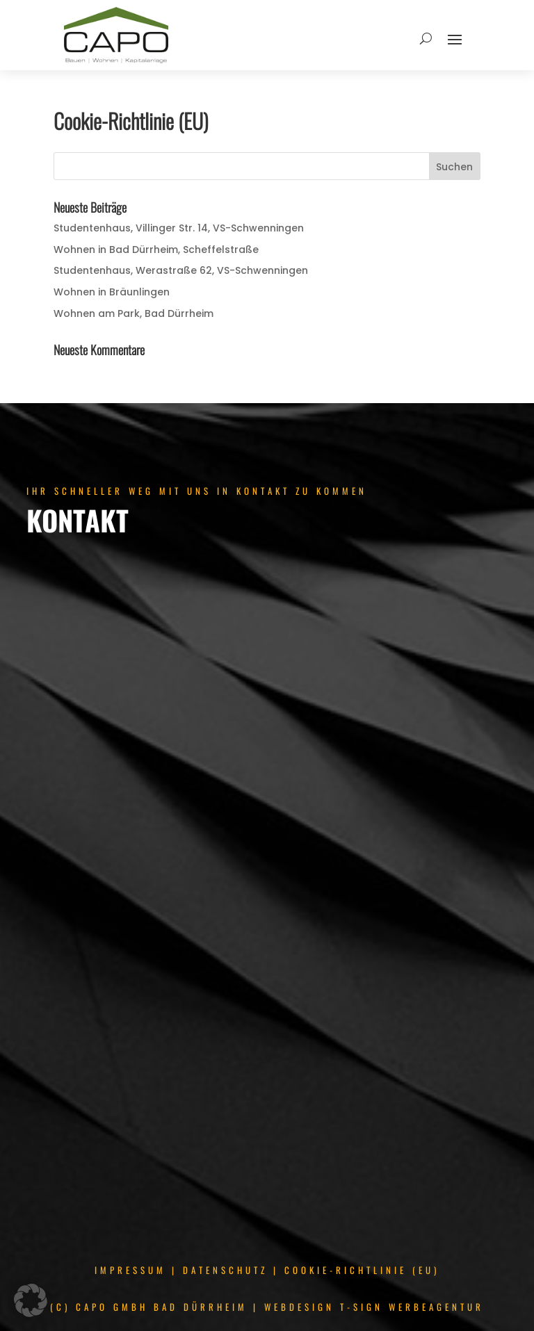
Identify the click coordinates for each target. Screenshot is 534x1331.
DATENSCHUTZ (225, 1270)
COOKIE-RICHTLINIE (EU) (361, 1270)
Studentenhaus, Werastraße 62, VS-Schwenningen (181, 270)
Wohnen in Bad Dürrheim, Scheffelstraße (156, 249)
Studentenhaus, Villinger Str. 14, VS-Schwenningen (179, 228)
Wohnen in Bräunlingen (112, 292)
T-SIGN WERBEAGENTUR (412, 1307)
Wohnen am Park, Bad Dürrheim (133, 313)
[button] (30, 1300)
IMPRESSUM (130, 1270)
